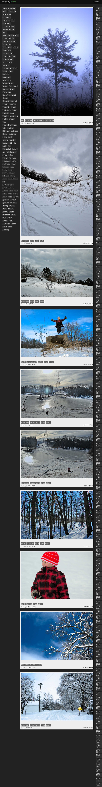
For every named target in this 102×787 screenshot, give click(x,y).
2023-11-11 (98, 239)
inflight (11, 155)
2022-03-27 (98, 507)
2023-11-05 (98, 248)
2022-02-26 (98, 612)
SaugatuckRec (8, 83)
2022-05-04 (98, 473)
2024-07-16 (98, 129)
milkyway (6, 176)
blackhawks (14, 116)
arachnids (6, 107)
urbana (5, 221)
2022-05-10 (98, 459)
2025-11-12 (98, 71)
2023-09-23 (98, 291)
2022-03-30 (98, 492)
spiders (13, 200)
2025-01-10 (98, 86)
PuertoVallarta (8, 71)
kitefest (14, 161)
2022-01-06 (98, 713)
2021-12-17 (98, 765)
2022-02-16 (98, 636)
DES (12, 20)
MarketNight (7, 50)
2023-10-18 (98, 263)
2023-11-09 (98, 244)
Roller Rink (6, 77)
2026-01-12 (98, 23)
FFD (4, 23)
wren (10, 227)
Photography (5, 2)
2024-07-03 (98, 133)
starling (5, 206)
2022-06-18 (98, 401)
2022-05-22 (98, 435)
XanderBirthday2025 (10, 101)
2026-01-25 (98, 14)
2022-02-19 (98, 626)
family (10, 137)
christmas (14, 131)
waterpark (6, 224)
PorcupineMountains (10, 68)
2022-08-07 (98, 387)
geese (5, 155)
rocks (16, 191)
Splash (5, 86)
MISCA (15, 47)
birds (12, 113)
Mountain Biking (8, 59)
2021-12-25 (98, 751)
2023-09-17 (98, 306)
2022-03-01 (98, 602)
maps (11, 170)
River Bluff (6, 74)
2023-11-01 (98, 253)
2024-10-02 (98, 95)
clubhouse (12, 134)
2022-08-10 (98, 382)
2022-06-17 (98, 406)
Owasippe (6, 65)
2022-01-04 (98, 717)
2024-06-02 (98, 153)
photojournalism (8, 185)
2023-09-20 (98, 301)
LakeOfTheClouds (9, 41)
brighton (12, 119)
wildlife (13, 224)
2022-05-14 (98, 454)
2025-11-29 (98, 62)
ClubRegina (7, 17)
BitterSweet (7, 14)
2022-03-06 (98, 579)
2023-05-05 (98, 325)
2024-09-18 (98, 100)
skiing (15, 194)
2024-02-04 (98, 186)
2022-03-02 (98, 598)
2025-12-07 (98, 47)
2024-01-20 (98, 200)
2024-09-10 (98, 114)
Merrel (5, 56)
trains (13, 215)
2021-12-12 (98, 780)
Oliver (10, 62)
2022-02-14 (98, 646)
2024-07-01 (98, 143)
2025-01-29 (98, 76)
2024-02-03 (98, 191)
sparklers (6, 200)
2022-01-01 (98, 727)
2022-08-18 (98, 378)
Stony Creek (13, 86)
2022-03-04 (98, 588)
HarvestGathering (9, 29)
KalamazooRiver (8, 38)
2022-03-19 (98, 526)
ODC (4, 62)
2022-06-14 (98, 411)
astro (14, 110)
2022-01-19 (98, 679)
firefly (4, 146)
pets (4, 182)
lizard (12, 167)
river (11, 191)
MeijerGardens (8, 53)
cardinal (10, 128)
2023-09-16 (98, 311)
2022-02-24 (98, 617)
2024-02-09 (98, 177)
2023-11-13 (98, 234)
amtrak (5, 104)
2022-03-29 (98, 497)
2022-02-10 (98, 660)
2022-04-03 (98, 488)
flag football (7, 149)
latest (13, 164)
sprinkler (6, 203)
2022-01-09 (98, 703)
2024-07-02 (98, 138)
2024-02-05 (98, 181)
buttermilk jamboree (10, 125)
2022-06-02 (98, 425)
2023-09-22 (98, 296)
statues (12, 206)
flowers (14, 149)
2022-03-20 (98, 521)
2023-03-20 (98, 334)
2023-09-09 (98, 320)
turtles (10, 218)
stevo (4, 209)
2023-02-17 (98, 344)
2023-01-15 (98, 368)
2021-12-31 (98, 732)
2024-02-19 (98, 172)
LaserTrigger (7, 47)
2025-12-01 (98, 52)
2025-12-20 (98, 33)
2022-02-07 (98, 665)
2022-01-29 (98, 674)
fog (4, 152)
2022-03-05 (98, 583)
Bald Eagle (12, 11)
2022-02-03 (98, 669)
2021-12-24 (98, 756)
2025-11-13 (98, 66)
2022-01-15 (98, 689)
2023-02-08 (98, 363)
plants (5, 188)
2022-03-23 (98, 516)
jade (14, 158)
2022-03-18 (98, 531)
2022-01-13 (98, 698)
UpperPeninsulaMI (9, 95)
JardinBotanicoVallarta (10, 35)
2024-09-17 (98, 105)
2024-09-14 (98, 110)
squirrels (13, 203)
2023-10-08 (98, 272)
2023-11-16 (98, 224)
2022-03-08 (98, 569)
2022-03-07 (98, 574)
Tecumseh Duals (8, 89)
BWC (4, 11)
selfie (4, 194)
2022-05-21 (98, 440)
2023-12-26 (98, 205)
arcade (13, 107)
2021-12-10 (98, 784)
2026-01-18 (98, 19)
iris (10, 158)
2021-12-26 (98, 746)
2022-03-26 (98, 512)
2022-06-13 (98, 416)
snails (5, 197)
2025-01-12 (98, 81)
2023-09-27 (98, 287)
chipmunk (6, 131)
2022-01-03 (98, 722)
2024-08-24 (98, 124)
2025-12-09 (98, 38)
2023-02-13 (98, 354)
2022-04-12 (98, 483)
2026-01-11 (98, 28)
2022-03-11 (98, 555)
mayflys (5, 173)
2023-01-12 (98, 373)
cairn (4, 128)
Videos (96, 2)
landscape (6, 164)
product (5, 191)
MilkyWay (12, 56)
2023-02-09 (98, 358)
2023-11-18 (98, 220)
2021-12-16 (98, 770)
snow (10, 197)
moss (4, 179)
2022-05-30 (98, 430)
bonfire (5, 119)
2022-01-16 (98, 684)
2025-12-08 (98, 43)
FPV (8, 23)
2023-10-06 (98, 277)
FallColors (6, 26)
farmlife (5, 140)
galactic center (11, 152)
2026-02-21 (98, 9)
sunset (5, 212)
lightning (6, 167)
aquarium (12, 104)
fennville (12, 140)
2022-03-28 (98, 502)
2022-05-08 (98, 464)
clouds (5, 134)
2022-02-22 (98, 622)
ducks (5, 137)
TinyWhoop (7, 92)
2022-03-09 (98, 564)
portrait (10, 188)
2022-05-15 (98, 449)
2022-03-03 (98, 593)
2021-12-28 (98, 736)
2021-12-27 (98, 741)
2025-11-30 (98, 57)
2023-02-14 (98, 349)
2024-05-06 (98, 162)
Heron (5, 32)
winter (5, 227)
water (11, 221)
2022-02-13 (98, 650)
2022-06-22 (98, 397)
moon (13, 176)
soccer (16, 197)
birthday (5, 116)
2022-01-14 (98, 693)
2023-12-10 (98, 215)
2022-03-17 (98, 535)
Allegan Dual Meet (9, 8)
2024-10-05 (98, 90)
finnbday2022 (7, 143)
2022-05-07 (98, 468)
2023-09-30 (98, 282)
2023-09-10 (98, 315)
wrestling (6, 230)
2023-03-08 (98, 339)
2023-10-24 (98, 258)
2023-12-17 (98, 210)
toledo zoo (6, 215)
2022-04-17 (98, 478)
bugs (4, 122)
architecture (7, 110)
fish (9, 146)
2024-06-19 (98, 148)
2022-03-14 (98, 550)
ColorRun (6, 20)
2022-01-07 (98, 708)
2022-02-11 (98, 655)
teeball (11, 212)
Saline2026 (7, 80)
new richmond (13, 179)
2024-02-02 (98, 196)
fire (15, 143)
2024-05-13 (98, 157)
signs (10, 194)
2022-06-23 (98, 392)
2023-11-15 (98, 229)
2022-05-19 (98, 445)
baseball (6, 113)
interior (5, 158)
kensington (6, 161)
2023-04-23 (98, 330)
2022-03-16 (98, 540)
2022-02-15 (98, 641)
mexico (12, 173)
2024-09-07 (98, 119)
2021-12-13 (98, 775)
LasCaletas (7, 44)
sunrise (10, 209)
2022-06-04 (98, 421)
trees (4, 218)
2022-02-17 (98, 631)
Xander (5, 98)
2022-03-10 (98, 559)
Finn (12, 26)
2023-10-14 (98, 267)
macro (5, 170)
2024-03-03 (98, 167)
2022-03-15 (98, 545)
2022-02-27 (98, 607)
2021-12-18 (98, 760)
